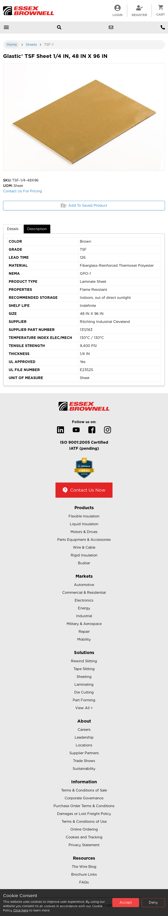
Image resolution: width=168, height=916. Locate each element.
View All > (84, 708)
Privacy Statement (84, 845)
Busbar (84, 563)
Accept (125, 902)
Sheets (31, 45)
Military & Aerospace (84, 624)
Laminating (84, 684)
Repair (84, 632)
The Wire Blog (84, 867)
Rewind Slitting (84, 661)
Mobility (84, 639)
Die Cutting (84, 692)
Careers (84, 730)
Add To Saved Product (84, 205)
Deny (153, 902)
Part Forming (84, 700)
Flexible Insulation (84, 516)
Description (37, 229)
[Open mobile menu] (6, 27)
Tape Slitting (84, 669)
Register (139, 11)
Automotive (84, 585)
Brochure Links (84, 874)
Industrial (84, 616)
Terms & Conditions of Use (84, 821)
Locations (84, 745)
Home (12, 45)
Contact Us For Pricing (22, 191)
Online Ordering (84, 829)
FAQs (84, 882)
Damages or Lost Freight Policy (84, 814)
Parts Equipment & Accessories (84, 540)
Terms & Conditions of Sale (84, 790)
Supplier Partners (84, 753)
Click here (20, 910)
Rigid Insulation (84, 555)
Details (12, 229)
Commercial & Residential (84, 592)
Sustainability (84, 769)
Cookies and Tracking (84, 837)
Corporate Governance (84, 798)
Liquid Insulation (84, 524)
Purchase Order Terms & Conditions (84, 806)
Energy (84, 608)
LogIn (118, 11)
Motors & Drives (84, 532)
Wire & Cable (84, 547)
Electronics (84, 600)
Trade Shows (84, 761)
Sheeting (84, 677)
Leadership (84, 737)
